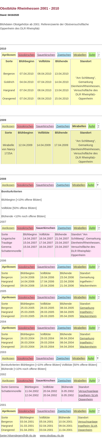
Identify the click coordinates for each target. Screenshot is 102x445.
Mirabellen (80, 54)
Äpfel (92, 54)
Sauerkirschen (46, 54)
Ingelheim (85, 395)
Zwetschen (64, 54)
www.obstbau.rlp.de (52, 435)
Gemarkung (87, 307)
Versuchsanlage (88, 391)
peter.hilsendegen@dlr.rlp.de (18, 435)
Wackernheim (88, 316)
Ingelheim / (86, 311)
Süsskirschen (26, 54)
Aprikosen (8, 126)
